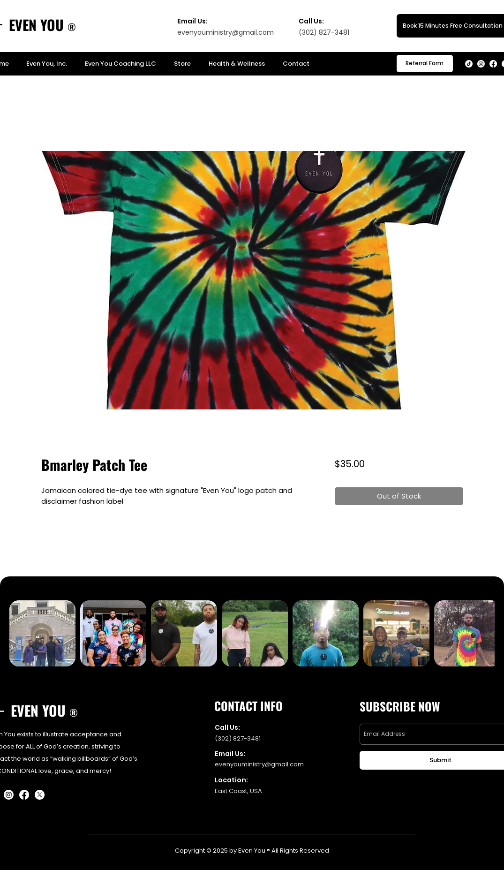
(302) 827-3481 (238, 738)
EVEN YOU (36, 24)
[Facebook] (493, 64)
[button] (425, 63)
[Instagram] (481, 64)
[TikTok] (469, 64)
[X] (40, 795)
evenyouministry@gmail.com (225, 32)
